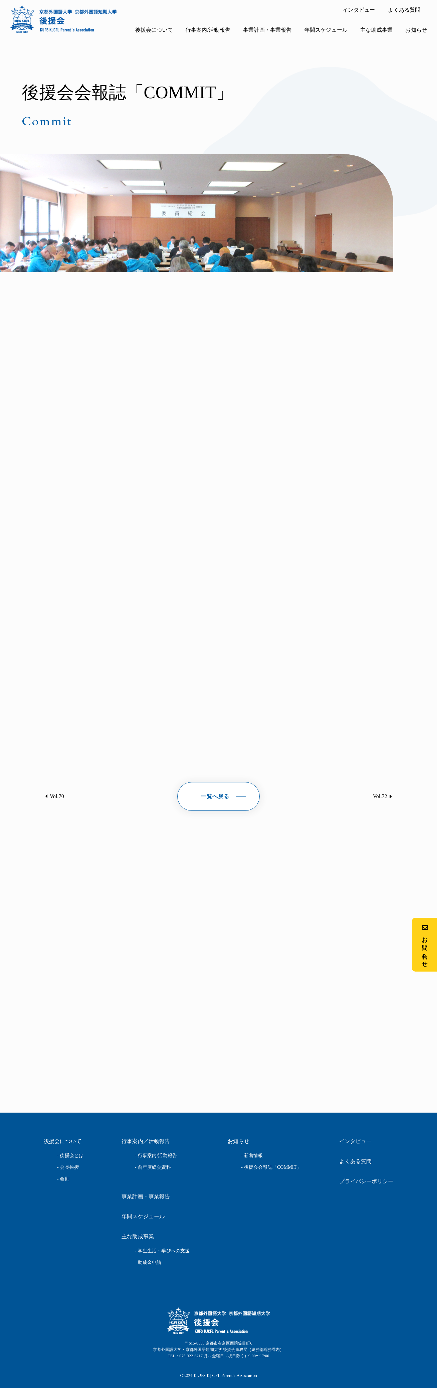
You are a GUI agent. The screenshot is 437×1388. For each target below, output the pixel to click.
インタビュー (359, 10)
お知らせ (416, 30)
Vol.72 (380, 796)
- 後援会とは (70, 1155)
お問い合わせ (424, 944)
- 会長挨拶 (68, 1167)
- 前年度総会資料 (153, 1167)
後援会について (154, 30)
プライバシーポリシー (366, 1181)
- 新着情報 (252, 1155)
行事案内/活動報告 (208, 30)
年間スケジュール (326, 30)
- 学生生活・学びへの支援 (162, 1250)
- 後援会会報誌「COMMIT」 (271, 1167)
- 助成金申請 (148, 1262)
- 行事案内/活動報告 (156, 1155)
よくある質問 (404, 10)
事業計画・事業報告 (267, 30)
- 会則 (63, 1178)
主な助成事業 (376, 30)
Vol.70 (57, 796)
